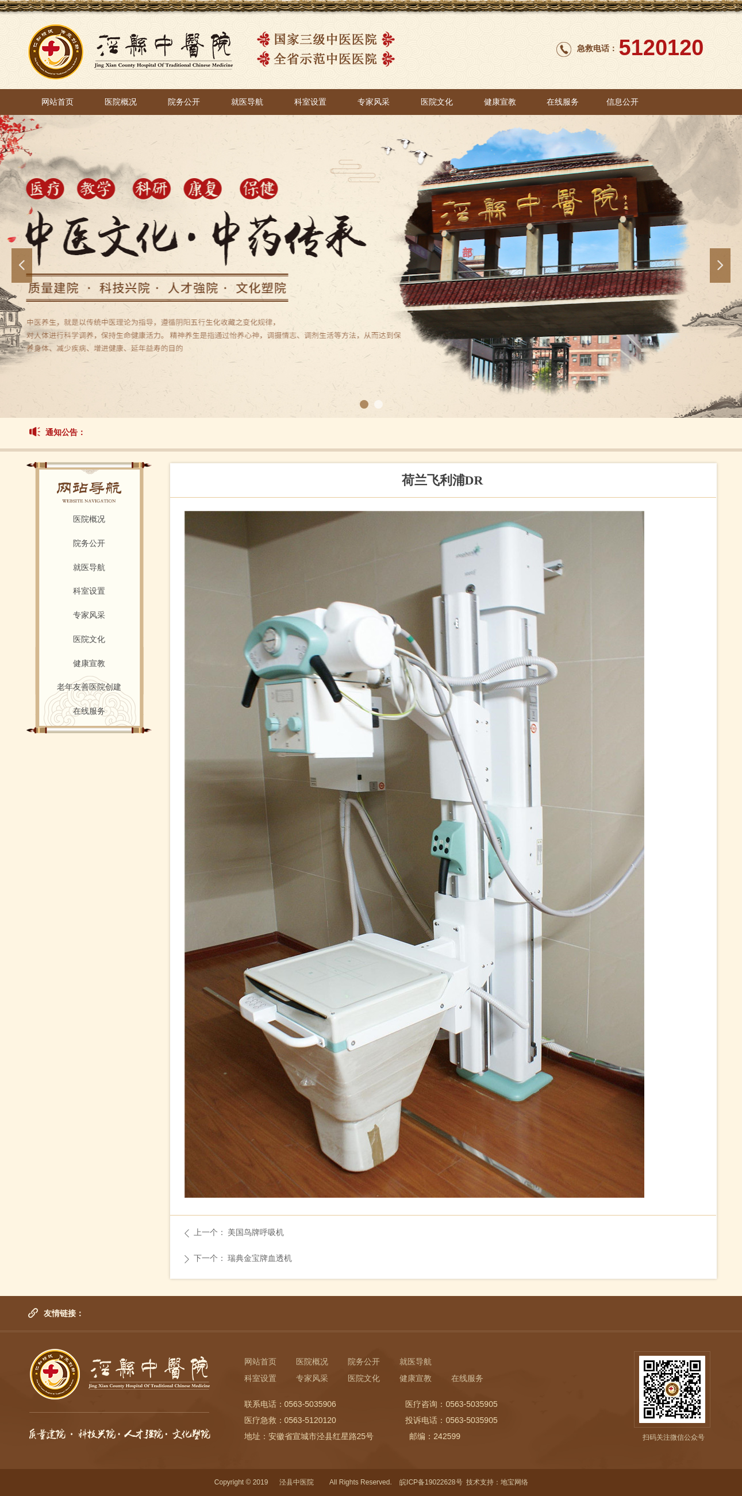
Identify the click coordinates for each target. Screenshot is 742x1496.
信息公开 (622, 102)
